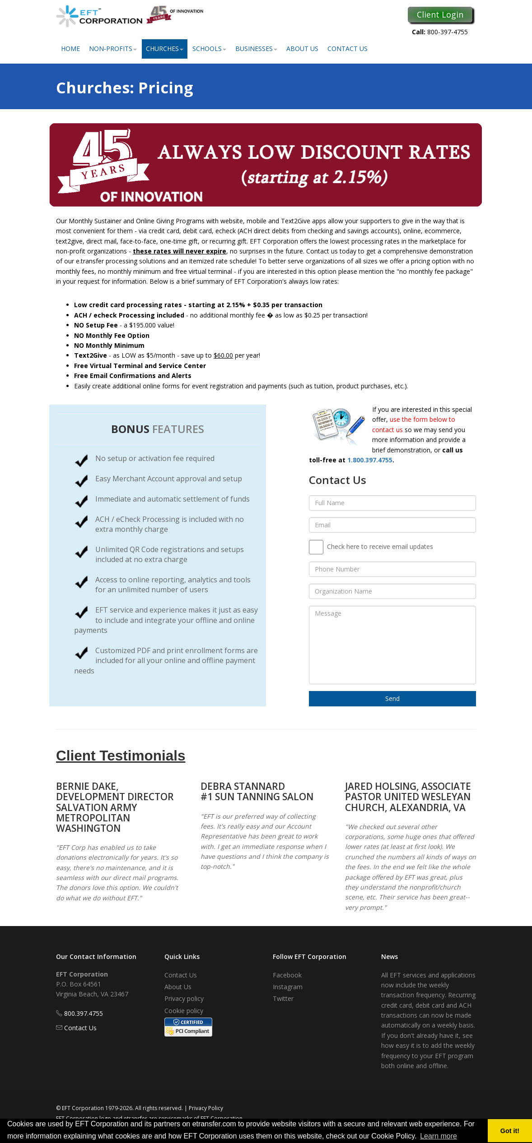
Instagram (288, 986)
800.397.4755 (83, 1013)
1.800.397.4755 (369, 460)
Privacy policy (184, 998)
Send (392, 698)
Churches (164, 48)
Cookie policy (183, 1010)
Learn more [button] (438, 1136)
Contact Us (347, 48)
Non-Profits (113, 48)
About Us (302, 48)
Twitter (283, 998)
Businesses (256, 48)
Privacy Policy (206, 1108)
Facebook (287, 975)
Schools (209, 48)
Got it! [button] (509, 1130)
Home (70, 48)
